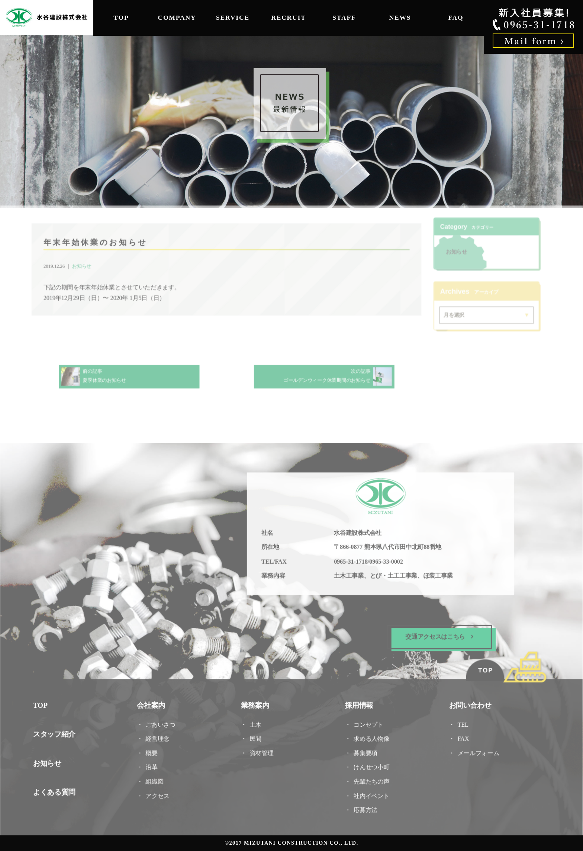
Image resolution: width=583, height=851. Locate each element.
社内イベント (370, 793)
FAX (460, 737)
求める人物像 (370, 737)
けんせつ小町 (370, 765)
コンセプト (367, 723)
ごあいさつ (162, 723)
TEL (463, 723)
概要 (154, 751)
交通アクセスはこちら (437, 637)
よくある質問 (57, 790)
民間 (256, 737)
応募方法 (364, 807)
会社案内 (153, 704)
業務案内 (256, 704)
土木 (256, 723)
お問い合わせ (467, 704)
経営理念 (159, 737)
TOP (121, 17)
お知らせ (84, 266)
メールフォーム (475, 751)
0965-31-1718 (350, 562)
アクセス (159, 793)
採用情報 (358, 704)
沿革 (154, 765)
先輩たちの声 (370, 779)
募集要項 (364, 751)
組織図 (156, 779)
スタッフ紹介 (57, 733)
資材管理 (262, 751)
